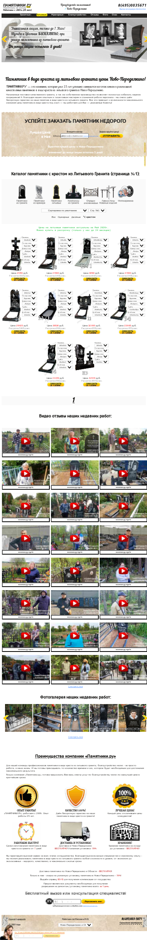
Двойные (76, 217)
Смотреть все (75, 687)
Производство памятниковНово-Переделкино (76, 7)
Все (54, 217)
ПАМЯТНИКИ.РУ (17, 5)
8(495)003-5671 (132, 920)
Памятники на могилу (14, 7)
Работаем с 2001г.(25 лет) (17, 10)
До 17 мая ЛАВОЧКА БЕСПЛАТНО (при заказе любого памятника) (39, 932)
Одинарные (63, 217)
